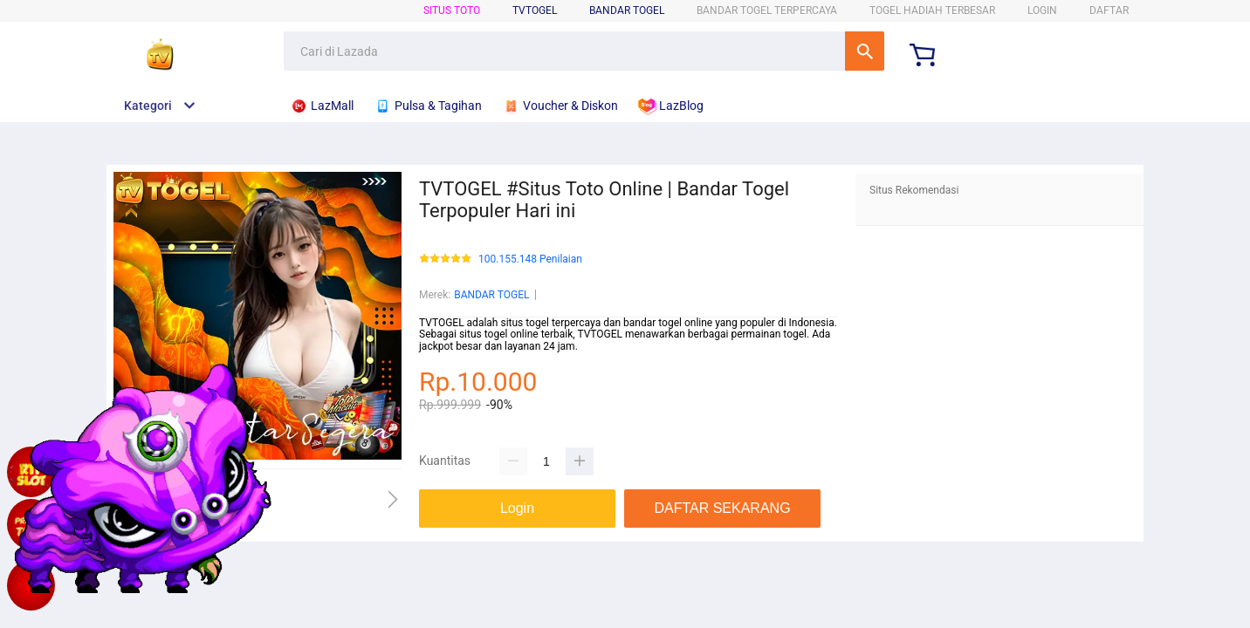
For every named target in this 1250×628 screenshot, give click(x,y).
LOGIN (1042, 10)
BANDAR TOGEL (626, 10)
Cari (864, 51)
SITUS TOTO (451, 10)
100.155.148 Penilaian (530, 259)
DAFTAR (1109, 10)
